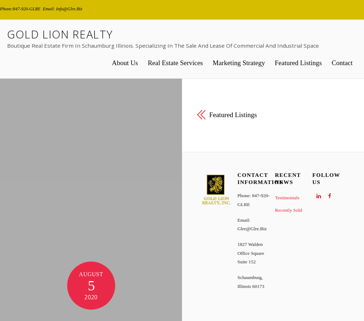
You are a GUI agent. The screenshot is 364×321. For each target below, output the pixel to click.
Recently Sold (288, 210)
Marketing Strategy (239, 63)
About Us (125, 63)
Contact (342, 63)
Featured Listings (298, 63)
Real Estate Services (175, 63)
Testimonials (287, 197)
